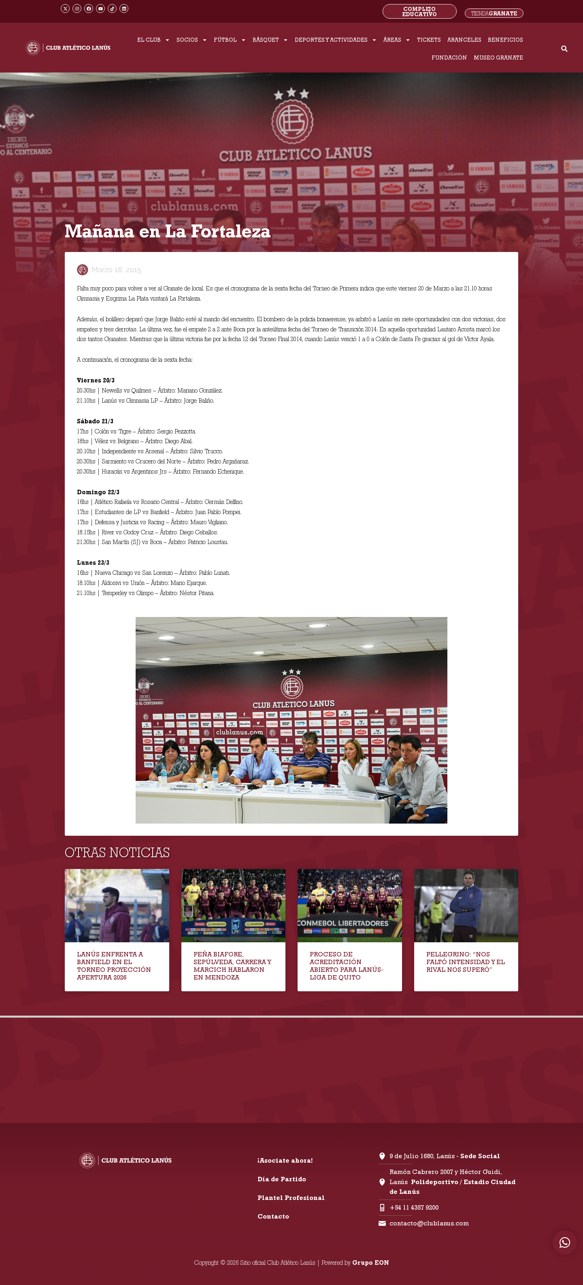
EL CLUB (153, 40)
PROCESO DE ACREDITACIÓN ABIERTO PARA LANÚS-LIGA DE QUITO (346, 966)
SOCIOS (192, 40)
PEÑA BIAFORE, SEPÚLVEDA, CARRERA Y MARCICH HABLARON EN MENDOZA (232, 966)
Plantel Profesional (291, 1198)
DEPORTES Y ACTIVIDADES (336, 40)
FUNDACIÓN (449, 57)
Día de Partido (281, 1179)
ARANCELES (464, 39)
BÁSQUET (270, 40)
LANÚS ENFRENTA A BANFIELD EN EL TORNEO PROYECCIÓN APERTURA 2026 (114, 966)
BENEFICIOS (505, 39)
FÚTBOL (230, 40)
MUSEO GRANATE (498, 57)
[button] (564, 49)
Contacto (273, 1216)
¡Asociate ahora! (285, 1160)
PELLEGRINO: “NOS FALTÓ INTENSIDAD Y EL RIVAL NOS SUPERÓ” (465, 961)
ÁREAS (397, 40)
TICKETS (429, 39)
